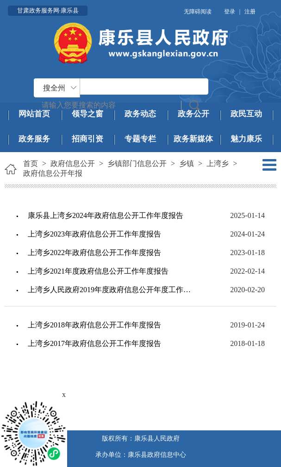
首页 (30, 163)
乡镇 (186, 163)
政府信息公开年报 (52, 173)
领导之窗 (87, 113)
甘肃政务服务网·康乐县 (48, 10)
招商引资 (87, 138)
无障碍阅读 (198, 11)
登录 (229, 11)
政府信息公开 (72, 163)
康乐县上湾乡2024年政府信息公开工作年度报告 (105, 215)
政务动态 (140, 113)
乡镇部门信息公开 (137, 163)
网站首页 (34, 113)
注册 (250, 11)
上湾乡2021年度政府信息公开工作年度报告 (98, 271)
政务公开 (193, 113)
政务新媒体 (193, 138)
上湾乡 (217, 163)
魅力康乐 (246, 138)
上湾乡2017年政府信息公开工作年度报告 (94, 343)
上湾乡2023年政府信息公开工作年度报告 (94, 234)
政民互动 (246, 113)
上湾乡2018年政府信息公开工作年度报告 (94, 325)
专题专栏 (140, 138)
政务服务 (34, 138)
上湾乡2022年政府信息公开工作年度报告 (94, 252)
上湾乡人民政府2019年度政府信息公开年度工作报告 (111, 290)
